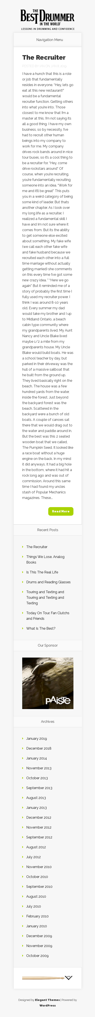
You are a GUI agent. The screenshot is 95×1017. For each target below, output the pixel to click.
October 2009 (37, 956)
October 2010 (37, 877)
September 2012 (39, 837)
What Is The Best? (41, 628)
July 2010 (33, 906)
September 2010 (39, 887)
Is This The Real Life (42, 572)
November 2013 (38, 768)
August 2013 (36, 798)
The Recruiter (44, 57)
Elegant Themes (47, 1000)
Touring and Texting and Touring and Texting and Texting (45, 597)
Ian (42, 66)
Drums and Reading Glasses (48, 582)
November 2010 (39, 867)
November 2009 (39, 946)
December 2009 (39, 936)
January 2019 (36, 739)
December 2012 (38, 817)
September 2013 (39, 788)
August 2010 (36, 896)
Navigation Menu (49, 40)
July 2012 (33, 857)
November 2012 (38, 827)
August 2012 (36, 847)
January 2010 (36, 926)
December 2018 (38, 748)
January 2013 (36, 808)
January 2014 (36, 758)
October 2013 (37, 778)
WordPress (47, 1005)
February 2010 (37, 916)
